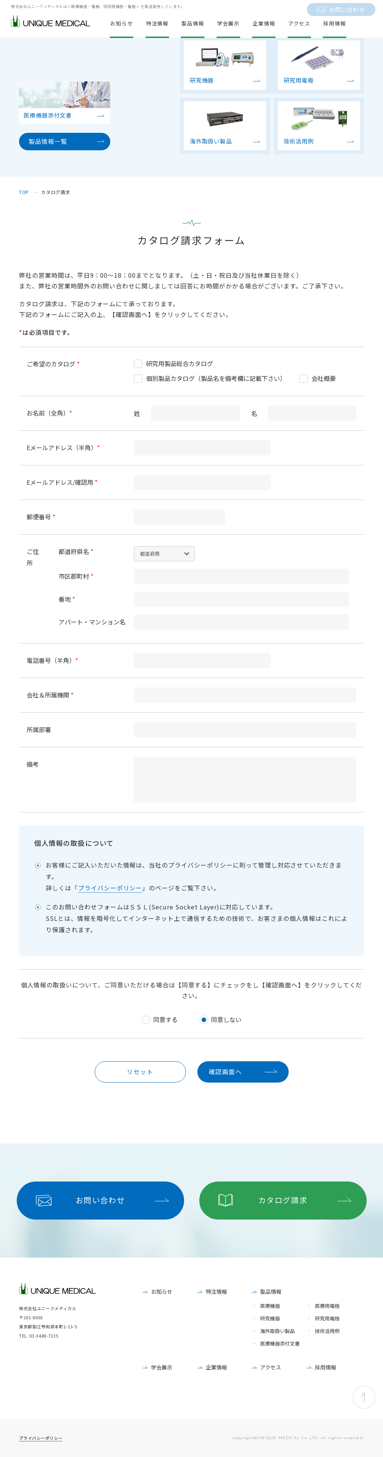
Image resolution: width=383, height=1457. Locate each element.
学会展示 (161, 1367)
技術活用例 (327, 1331)
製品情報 (270, 1291)
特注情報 (216, 1291)
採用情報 (325, 1367)
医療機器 (270, 1306)
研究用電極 (327, 1318)
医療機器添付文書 (280, 1344)
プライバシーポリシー (110, 887)
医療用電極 (327, 1306)
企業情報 (216, 1367)
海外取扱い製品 (277, 1331)
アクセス (270, 1367)
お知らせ (161, 1291)
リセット (140, 1071)
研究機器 (270, 1318)
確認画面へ (225, 1071)
